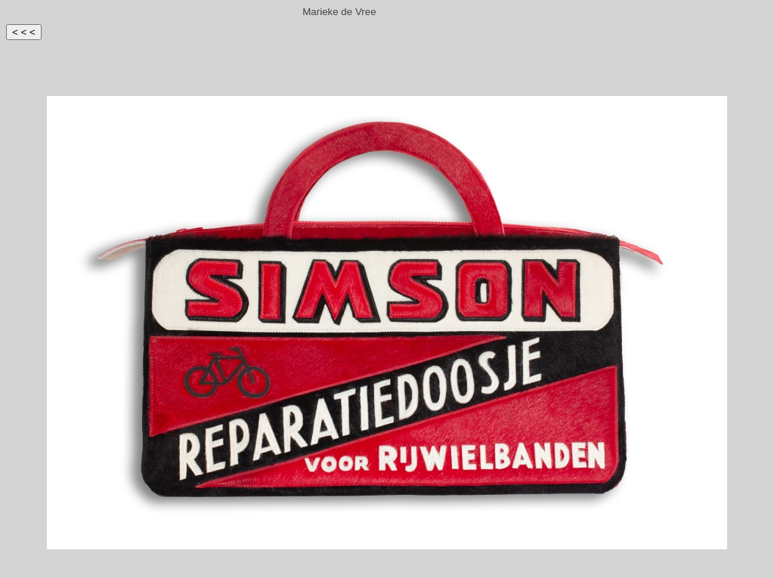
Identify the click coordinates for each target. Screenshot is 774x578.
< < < (24, 32)
